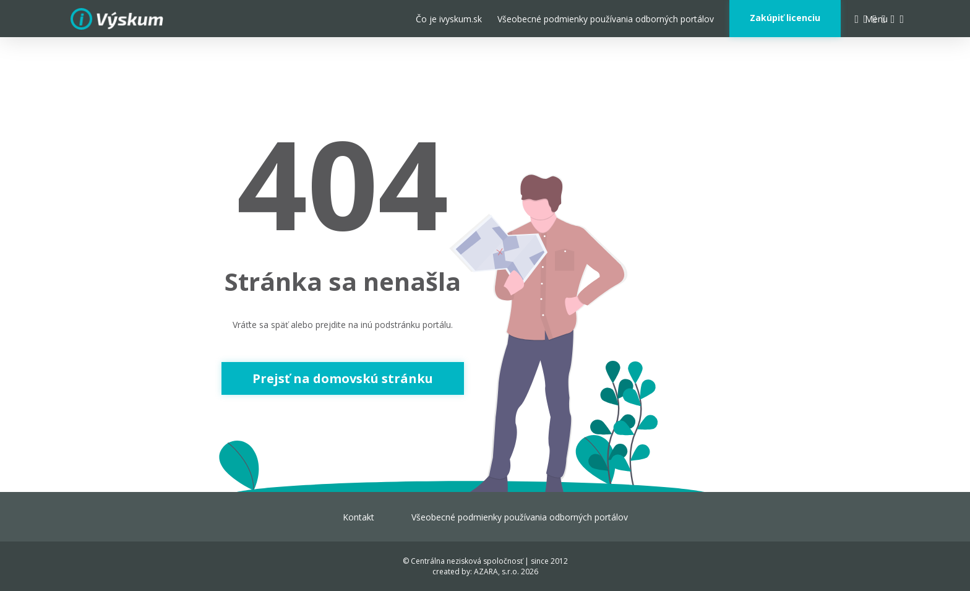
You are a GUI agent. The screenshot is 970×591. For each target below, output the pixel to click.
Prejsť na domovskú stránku (342, 378)
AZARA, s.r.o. (496, 571)
